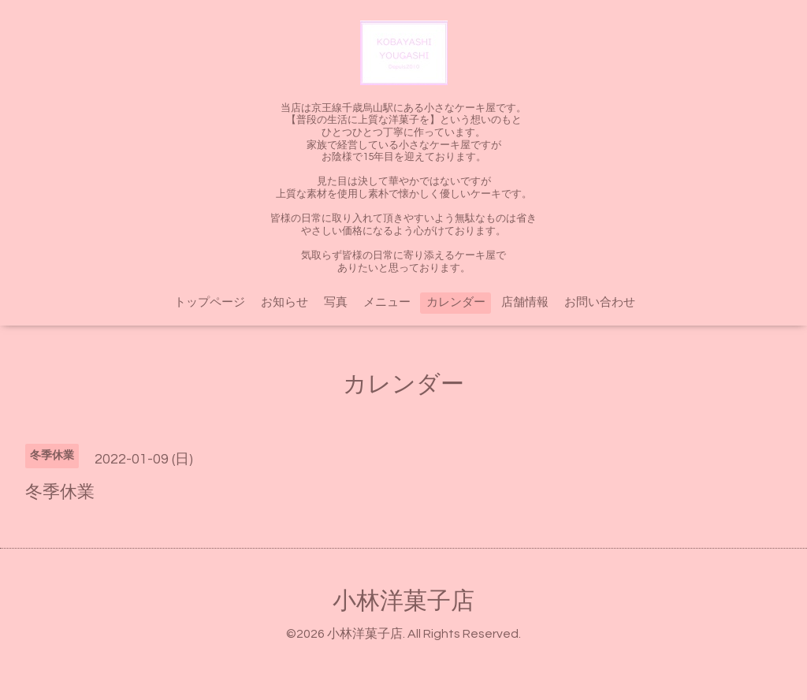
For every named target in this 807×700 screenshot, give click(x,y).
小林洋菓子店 (403, 601)
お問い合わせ (599, 302)
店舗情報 (525, 302)
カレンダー (455, 302)
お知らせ (284, 302)
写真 (336, 302)
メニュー (387, 302)
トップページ (209, 302)
